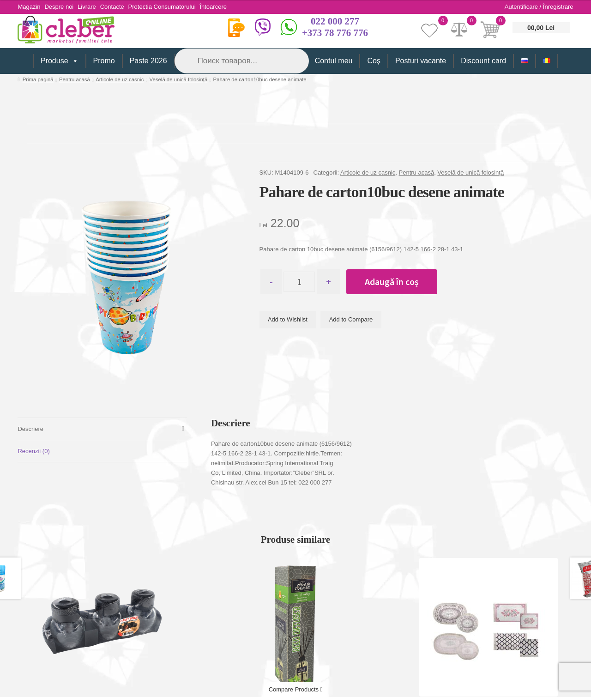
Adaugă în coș (400, 281)
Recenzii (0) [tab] (33, 451)
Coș (373, 61)
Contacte (121, 6)
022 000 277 (335, 21)
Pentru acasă (74, 79)
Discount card (483, 61)
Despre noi (62, 6)
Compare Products (296, 689)
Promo (104, 61)
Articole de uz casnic (120, 79)
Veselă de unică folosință (179, 79)
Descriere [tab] (30, 428)
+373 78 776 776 (335, 32)
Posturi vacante (420, 61)
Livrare (92, 6)
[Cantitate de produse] (303, 281)
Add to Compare (351, 319)
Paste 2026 (148, 61)
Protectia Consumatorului (173, 6)
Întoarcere (227, 6)
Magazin (29, 6)
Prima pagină (38, 79)
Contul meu (334, 61)
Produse (59, 61)
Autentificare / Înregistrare (539, 6)
